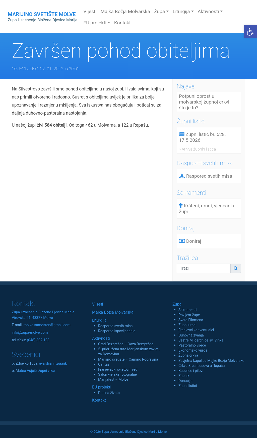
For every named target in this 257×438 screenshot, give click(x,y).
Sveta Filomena (190, 320)
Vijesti (90, 11)
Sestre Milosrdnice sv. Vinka (200, 340)
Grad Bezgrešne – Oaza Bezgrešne (126, 344)
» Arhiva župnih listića (197, 149)
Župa (176, 304)
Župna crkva (188, 355)
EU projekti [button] (94, 23)
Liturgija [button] (181, 11)
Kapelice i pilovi (190, 371)
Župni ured (187, 325)
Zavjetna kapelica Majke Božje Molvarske (211, 361)
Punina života (109, 393)
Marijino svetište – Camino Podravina (128, 359)
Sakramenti (187, 310)
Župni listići (187, 386)
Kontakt (122, 23)
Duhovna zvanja (191, 335)
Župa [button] (159, 11)
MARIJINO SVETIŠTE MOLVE (42, 16)
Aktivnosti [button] (208, 11)
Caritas (104, 364)
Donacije (185, 381)
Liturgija (99, 320)
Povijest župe (189, 315)
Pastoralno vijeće (192, 345)
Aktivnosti (101, 338)
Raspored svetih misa (115, 326)
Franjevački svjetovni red (117, 369)
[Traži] (204, 268)
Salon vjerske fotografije (117, 374)
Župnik (183, 376)
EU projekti (101, 387)
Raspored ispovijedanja (116, 331)
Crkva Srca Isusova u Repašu (201, 366)
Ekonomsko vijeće (193, 350)
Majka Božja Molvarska (125, 11)
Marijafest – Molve (113, 379)
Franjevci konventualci (196, 330)
